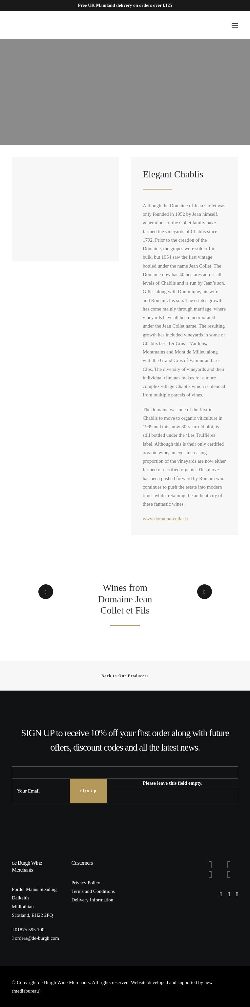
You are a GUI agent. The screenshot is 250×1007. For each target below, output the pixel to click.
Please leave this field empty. (172, 783)
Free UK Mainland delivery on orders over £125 (125, 5)
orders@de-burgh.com (37, 938)
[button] (235, 25)
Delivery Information (93, 899)
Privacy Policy (86, 882)
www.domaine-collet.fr (165, 518)
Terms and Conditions (93, 891)
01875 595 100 (29, 929)
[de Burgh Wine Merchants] (33, 25)
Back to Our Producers (125, 676)
